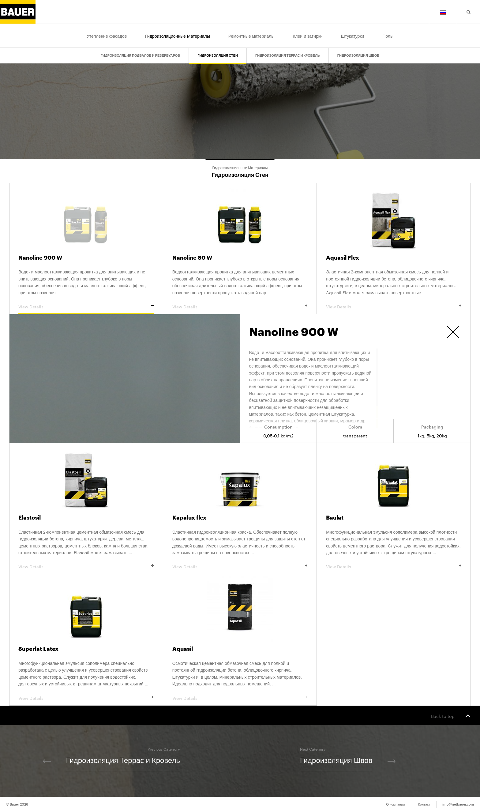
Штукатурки (352, 35)
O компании (395, 804)
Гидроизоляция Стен (217, 55)
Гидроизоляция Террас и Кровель (287, 55)
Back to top (451, 715)
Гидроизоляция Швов (358, 55)
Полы (387, 35)
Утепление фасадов (107, 35)
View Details (86, 306)
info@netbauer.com (458, 804)
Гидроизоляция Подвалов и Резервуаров (140, 55)
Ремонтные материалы (251, 35)
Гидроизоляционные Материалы (177, 35)
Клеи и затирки (308, 35)
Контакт (424, 804)
